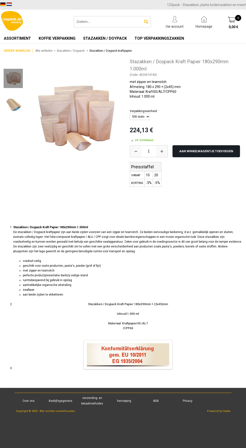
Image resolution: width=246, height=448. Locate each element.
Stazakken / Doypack (105, 38)
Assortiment (17, 38)
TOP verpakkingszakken (159, 38)
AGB (156, 401)
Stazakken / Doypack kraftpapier (110, 50)
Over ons (29, 401)
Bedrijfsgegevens (60, 401)
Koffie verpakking (57, 38)
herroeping (124, 401)
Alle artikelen (44, 50)
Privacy (187, 401)
